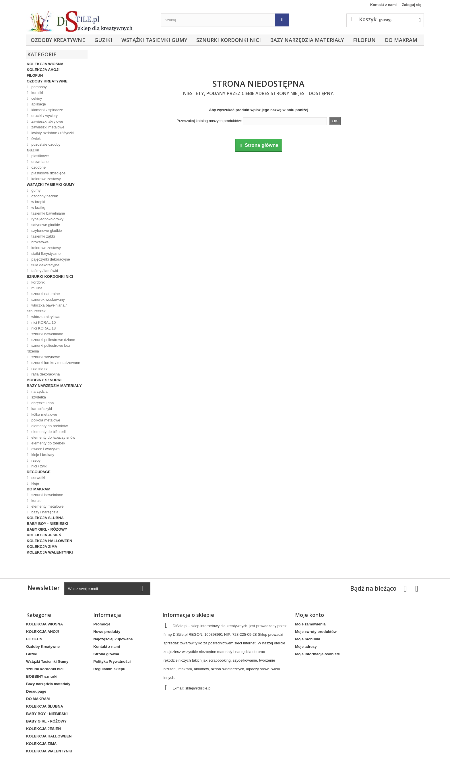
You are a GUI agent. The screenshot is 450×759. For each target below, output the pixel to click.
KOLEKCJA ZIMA (42, 546)
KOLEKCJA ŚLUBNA (45, 518)
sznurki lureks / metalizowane (55, 363)
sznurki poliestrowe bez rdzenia (48, 348)
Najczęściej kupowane (113, 639)
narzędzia (39, 391)
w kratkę (37, 207)
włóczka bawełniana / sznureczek (47, 308)
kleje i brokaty (42, 454)
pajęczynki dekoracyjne (50, 259)
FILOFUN (364, 39)
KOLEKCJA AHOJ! (43, 70)
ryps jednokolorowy (46, 219)
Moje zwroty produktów (315, 631)
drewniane (39, 161)
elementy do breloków (49, 426)
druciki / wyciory (44, 115)
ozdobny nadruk (44, 196)
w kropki (37, 202)
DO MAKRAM (401, 39)
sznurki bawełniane (46, 334)
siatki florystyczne (45, 253)
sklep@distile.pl (198, 688)
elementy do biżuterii (48, 431)
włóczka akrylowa (45, 317)
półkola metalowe (45, 420)
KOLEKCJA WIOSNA (45, 64)
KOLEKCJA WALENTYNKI (50, 552)
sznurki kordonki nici (228, 39)
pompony (38, 87)
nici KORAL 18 (43, 328)
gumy (35, 190)
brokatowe (39, 242)
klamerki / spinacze (46, 110)
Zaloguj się (411, 5)
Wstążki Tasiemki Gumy (154, 39)
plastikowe (39, 156)
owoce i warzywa (45, 449)
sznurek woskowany (47, 299)
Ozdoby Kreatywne (58, 39)
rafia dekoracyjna (45, 374)
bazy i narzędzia (44, 512)
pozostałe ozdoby (45, 144)
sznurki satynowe (45, 357)
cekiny (36, 98)
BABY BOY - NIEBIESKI (47, 523)
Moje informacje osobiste (317, 654)
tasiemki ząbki (42, 236)
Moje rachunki (307, 639)
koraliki (36, 92)
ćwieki (36, 138)
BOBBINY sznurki (44, 380)
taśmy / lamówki (44, 271)
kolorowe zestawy (45, 179)
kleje (34, 483)
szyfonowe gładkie (46, 230)
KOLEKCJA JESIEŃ (44, 535)
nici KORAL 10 (43, 322)
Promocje (101, 624)
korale (36, 500)
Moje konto (309, 614)
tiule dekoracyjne (44, 265)
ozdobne (38, 167)
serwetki (37, 477)
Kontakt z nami (383, 5)
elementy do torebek (47, 443)
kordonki (38, 282)
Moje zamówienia (310, 624)
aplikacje (38, 104)
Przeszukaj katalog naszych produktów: (209, 121)
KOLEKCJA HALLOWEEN (49, 541)
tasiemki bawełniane (47, 213)
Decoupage (39, 472)
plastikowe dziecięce (47, 173)
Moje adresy (306, 646)
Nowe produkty (106, 631)
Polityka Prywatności (112, 661)
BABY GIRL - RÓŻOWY (47, 529)
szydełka (38, 397)
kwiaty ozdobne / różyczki (52, 133)
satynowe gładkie (45, 225)
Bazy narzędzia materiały (307, 39)
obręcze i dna (42, 403)
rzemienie (39, 368)
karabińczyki (41, 409)
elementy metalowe (47, 506)
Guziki (103, 39)
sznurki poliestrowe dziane (52, 340)
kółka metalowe (43, 414)
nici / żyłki (38, 466)
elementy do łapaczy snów (52, 437)
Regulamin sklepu (109, 669)
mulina (36, 288)
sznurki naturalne (45, 294)
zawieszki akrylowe (46, 121)
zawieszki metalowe (47, 127)
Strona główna (106, 654)
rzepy (35, 460)
